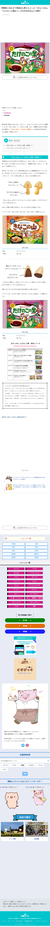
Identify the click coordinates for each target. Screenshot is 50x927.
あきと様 (28, 788)
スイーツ (16, 569)
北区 (36, 544)
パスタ (16, 607)
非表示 (16, 140)
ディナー (16, 590)
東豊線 (25, 632)
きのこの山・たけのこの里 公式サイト (15, 417)
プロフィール (11, 922)
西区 (36, 547)
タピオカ (16, 573)
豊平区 (36, 554)
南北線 (25, 621)
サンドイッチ (16, 603)
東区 (13, 547)
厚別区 (14, 554)
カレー (16, 594)
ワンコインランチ (34, 586)
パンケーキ (16, 582)
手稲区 (36, 557)
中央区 (14, 544)
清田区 (14, 557)
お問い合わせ (19, 922)
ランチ (16, 586)
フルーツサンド (34, 603)
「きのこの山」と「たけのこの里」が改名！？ (19, 145)
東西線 (25, 627)
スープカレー (34, 594)
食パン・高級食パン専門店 (34, 599)
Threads (7, 115)
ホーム (4, 922)
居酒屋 (22, 766)
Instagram (7, 113)
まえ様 (2, 788)
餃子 (34, 607)
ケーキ (34, 569)
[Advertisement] (25, 29)
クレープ (34, 577)
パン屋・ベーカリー (16, 599)
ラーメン (34, 590)
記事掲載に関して (29, 922)
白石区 (36, 551)
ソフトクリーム (34, 573)
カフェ (34, 582)
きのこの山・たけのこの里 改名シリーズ (18, 148)
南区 (13, 551)
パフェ (16, 577)
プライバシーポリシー (42, 922)
